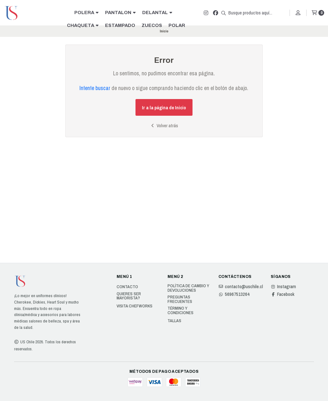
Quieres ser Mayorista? (129, 296)
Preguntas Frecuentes (180, 299)
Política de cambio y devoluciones (188, 288)
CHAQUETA (83, 25)
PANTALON (120, 12)
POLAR (176, 25)
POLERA (86, 12)
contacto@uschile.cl (240, 286)
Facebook (282, 294)
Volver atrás (164, 125)
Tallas (174, 321)
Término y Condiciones (180, 310)
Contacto (127, 287)
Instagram (283, 286)
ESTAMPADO (120, 25)
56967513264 (234, 294)
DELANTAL (157, 12)
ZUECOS (152, 25)
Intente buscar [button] (94, 88)
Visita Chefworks (134, 306)
